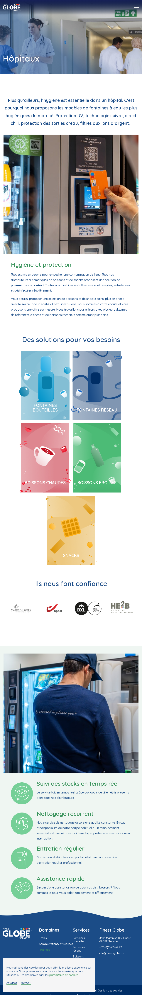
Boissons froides (96, 482)
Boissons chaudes (45, 482)
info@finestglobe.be (111, 953)
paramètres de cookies (63, 975)
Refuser (26, 982)
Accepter (11, 982)
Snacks (71, 555)
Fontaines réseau (97, 410)
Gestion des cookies (110, 990)
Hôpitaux (44, 950)
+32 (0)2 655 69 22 (110, 947)
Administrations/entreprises (56, 944)
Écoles (43, 938)
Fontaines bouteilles (45, 408)
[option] (20, 608)
